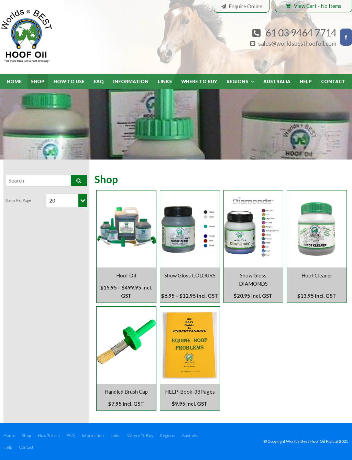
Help (306, 81)
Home (14, 81)
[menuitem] (9, 435)
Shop (37, 81)
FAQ (99, 81)
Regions (237, 81)
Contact (333, 81)
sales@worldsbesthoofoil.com (297, 43)
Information (130, 81)
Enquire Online (245, 6)
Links (165, 81)
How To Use (69, 81)
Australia (276, 81)
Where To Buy (199, 81)
